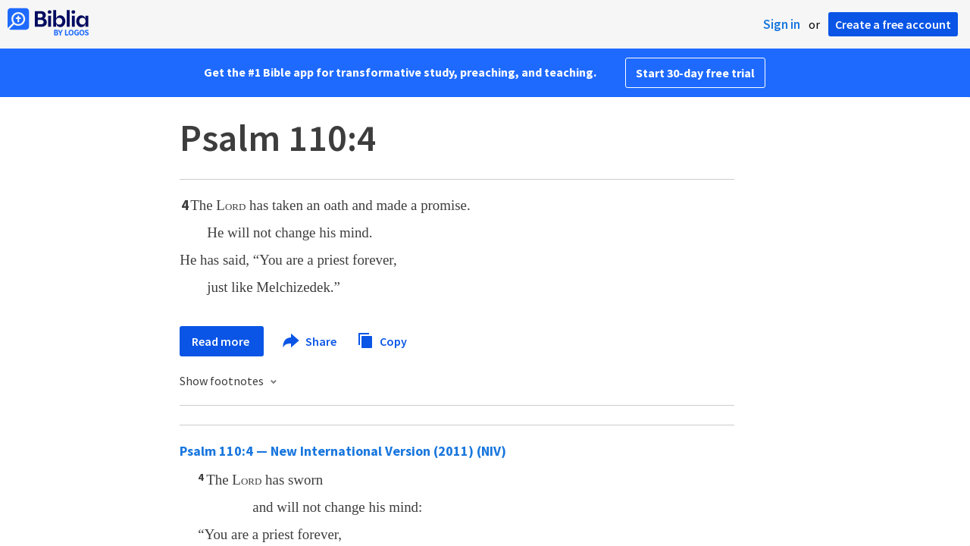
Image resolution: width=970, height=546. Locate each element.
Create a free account (893, 24)
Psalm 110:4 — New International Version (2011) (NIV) (343, 451)
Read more (222, 341)
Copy (382, 339)
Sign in (781, 24)
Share (310, 341)
